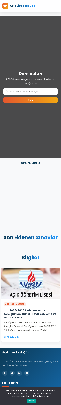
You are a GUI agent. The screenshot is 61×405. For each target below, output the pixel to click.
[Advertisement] (30, 201)
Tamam (31, 401)
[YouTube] (26, 373)
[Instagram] (19, 373)
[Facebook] (4, 373)
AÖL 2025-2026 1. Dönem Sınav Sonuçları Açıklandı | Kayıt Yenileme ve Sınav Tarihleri (30, 314)
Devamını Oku (13, 336)
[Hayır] (57, 395)
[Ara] (30, 91)
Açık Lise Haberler (14, 304)
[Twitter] (12, 373)
